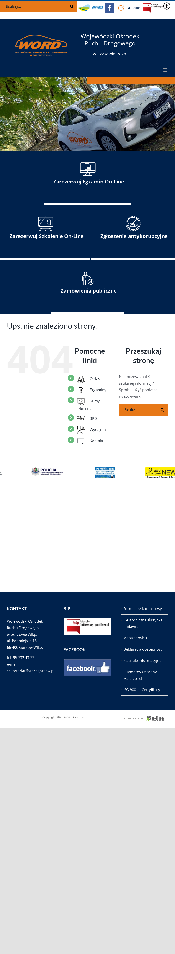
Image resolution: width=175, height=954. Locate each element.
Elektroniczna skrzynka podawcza (142, 623)
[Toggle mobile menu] (165, 70)
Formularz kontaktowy (142, 608)
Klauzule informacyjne (142, 660)
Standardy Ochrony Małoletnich (140, 675)
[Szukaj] (162, 410)
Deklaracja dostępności (143, 649)
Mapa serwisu (135, 637)
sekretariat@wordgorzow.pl (30, 670)
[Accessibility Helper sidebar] (166, 6)
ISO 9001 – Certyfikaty (141, 689)
